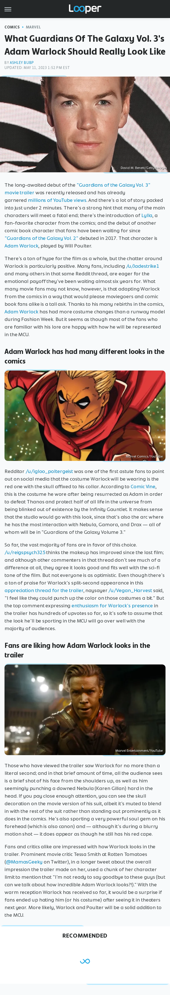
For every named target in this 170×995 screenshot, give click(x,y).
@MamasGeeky (24, 861)
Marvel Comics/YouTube (144, 456)
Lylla (147, 215)
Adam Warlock (21, 245)
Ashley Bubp (22, 62)
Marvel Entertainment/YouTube (139, 750)
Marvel (33, 27)
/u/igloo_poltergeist (49, 471)
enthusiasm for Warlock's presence (112, 605)
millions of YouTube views (57, 200)
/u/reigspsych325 (25, 552)
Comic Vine (143, 486)
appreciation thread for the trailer (44, 590)
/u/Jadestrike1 (142, 266)
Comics (12, 27)
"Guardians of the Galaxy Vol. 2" (41, 238)
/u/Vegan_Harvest (130, 590)
